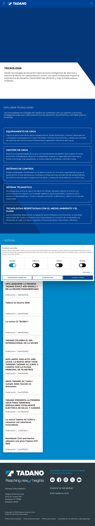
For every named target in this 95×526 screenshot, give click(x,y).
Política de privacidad (13, 519)
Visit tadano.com (59, 493)
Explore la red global (61, 488)
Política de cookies (49, 519)
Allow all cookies (78, 277)
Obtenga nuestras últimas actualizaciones (67, 471)
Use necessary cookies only (17, 277)
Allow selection (47, 277)
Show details (86, 272)
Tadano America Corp (26, 512)
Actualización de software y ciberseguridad (74, 519)
